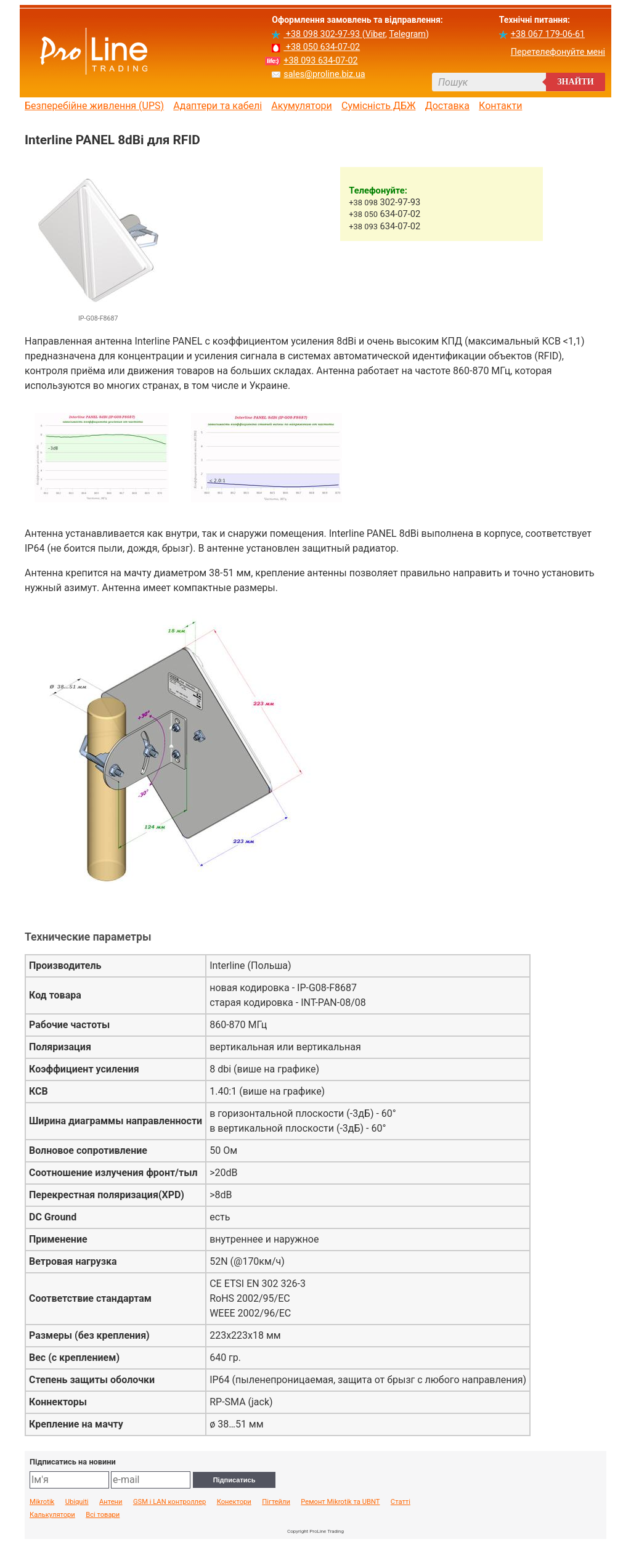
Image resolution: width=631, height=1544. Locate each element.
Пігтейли (276, 1502)
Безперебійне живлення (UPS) (94, 106)
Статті (400, 1502)
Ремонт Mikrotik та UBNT (340, 1502)
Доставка (447, 106)
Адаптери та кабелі (217, 106)
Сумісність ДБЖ (378, 106)
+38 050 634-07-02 (321, 47)
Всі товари (103, 1515)
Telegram (407, 34)
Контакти (500, 106)
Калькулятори (52, 1515)
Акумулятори (301, 106)
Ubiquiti (77, 1502)
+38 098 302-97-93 (322, 34)
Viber (375, 34)
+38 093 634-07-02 (320, 60)
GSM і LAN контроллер (169, 1502)
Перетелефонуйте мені (558, 52)
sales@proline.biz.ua (324, 74)
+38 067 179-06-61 (548, 34)
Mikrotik (42, 1502)
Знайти (575, 81)
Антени (111, 1502)
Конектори (234, 1502)
